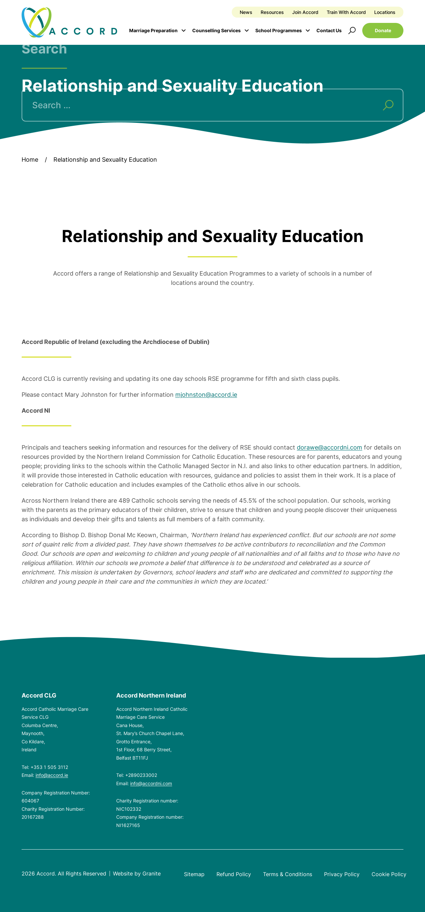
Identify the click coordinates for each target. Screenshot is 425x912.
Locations (384, 12)
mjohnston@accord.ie (206, 394)
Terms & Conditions (287, 874)
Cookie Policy (389, 874)
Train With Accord (346, 12)
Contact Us (329, 30)
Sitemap (194, 874)
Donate (383, 30)
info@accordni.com (151, 783)
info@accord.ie (52, 775)
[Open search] (352, 30)
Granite (151, 873)
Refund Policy (233, 874)
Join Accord (305, 12)
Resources (272, 12)
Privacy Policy (342, 874)
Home (30, 159)
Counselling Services (216, 30)
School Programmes (278, 30)
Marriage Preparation (153, 30)
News (246, 12)
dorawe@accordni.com (329, 447)
